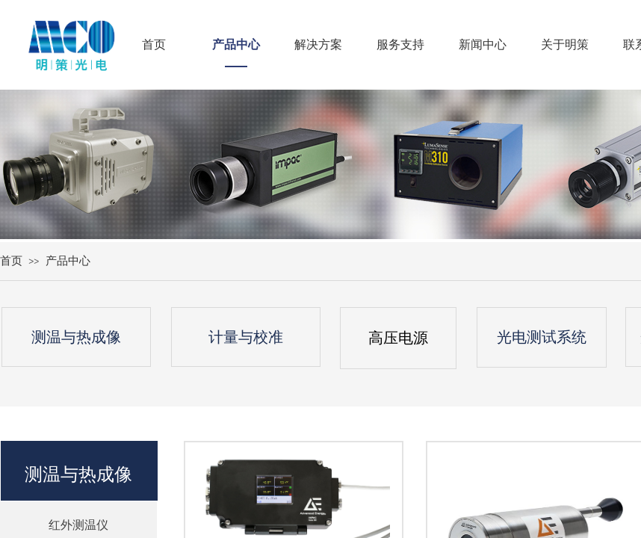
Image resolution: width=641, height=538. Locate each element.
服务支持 (400, 44)
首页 (154, 44)
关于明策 (565, 44)
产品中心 (236, 44)
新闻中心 (483, 44)
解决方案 (318, 44)
